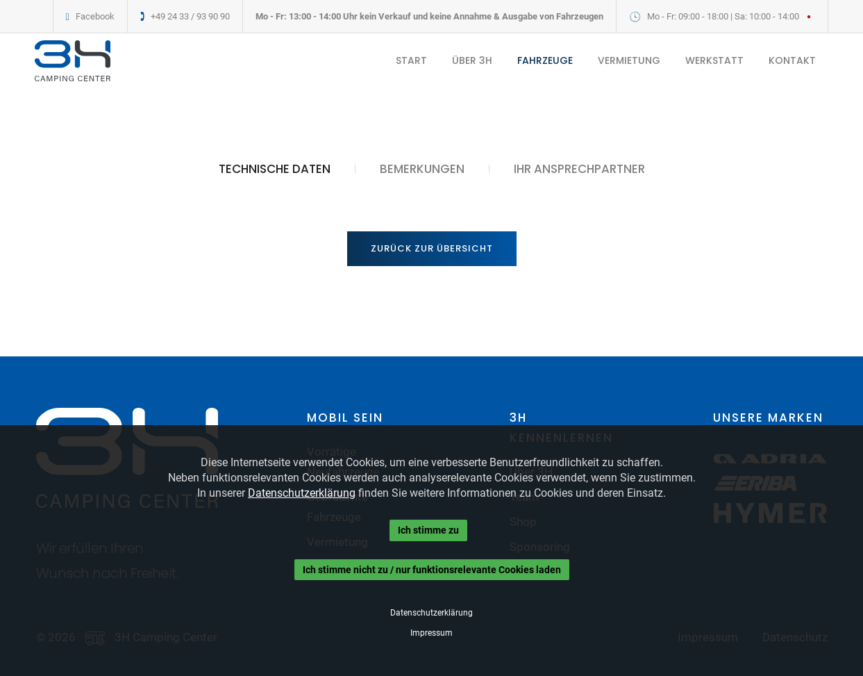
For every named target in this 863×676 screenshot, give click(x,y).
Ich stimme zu (428, 530)
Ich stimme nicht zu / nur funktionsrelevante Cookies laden (432, 569)
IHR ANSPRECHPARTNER (579, 169)
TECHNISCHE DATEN (274, 169)
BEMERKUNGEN (422, 169)
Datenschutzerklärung (301, 493)
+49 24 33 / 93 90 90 (190, 16)
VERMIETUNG (629, 60)
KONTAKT (792, 60)
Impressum (431, 633)
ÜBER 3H (472, 60)
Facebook (95, 16)
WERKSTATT (714, 60)
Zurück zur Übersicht (432, 248)
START (411, 60)
